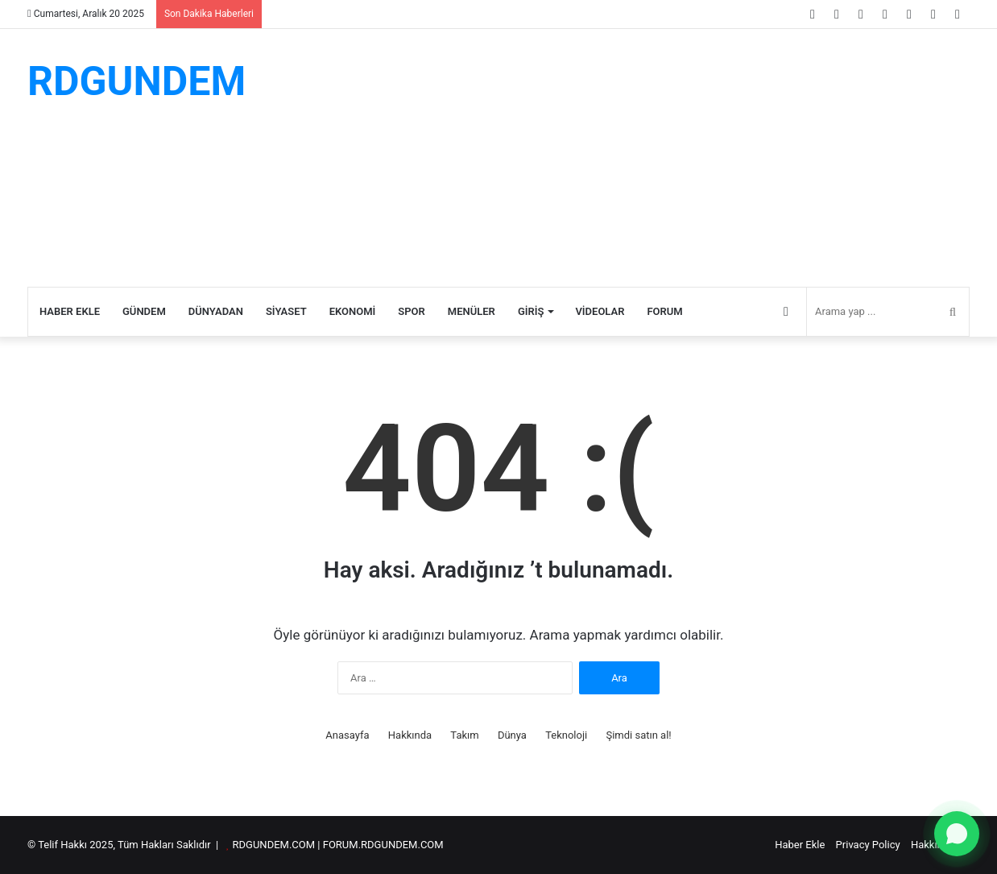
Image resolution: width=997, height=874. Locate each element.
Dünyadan (215, 311)
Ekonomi (352, 311)
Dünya (512, 735)
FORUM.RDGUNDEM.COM (383, 845)
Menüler (471, 311)
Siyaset (286, 311)
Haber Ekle (69, 311)
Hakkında (410, 735)
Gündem (144, 311)
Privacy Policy (868, 845)
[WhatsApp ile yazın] (956, 833)
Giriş (531, 311)
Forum (664, 311)
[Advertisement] (660, 158)
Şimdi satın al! (638, 735)
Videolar (599, 311)
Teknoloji (566, 735)
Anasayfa (347, 735)
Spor (411, 311)
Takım (464, 735)
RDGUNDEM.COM (274, 845)
